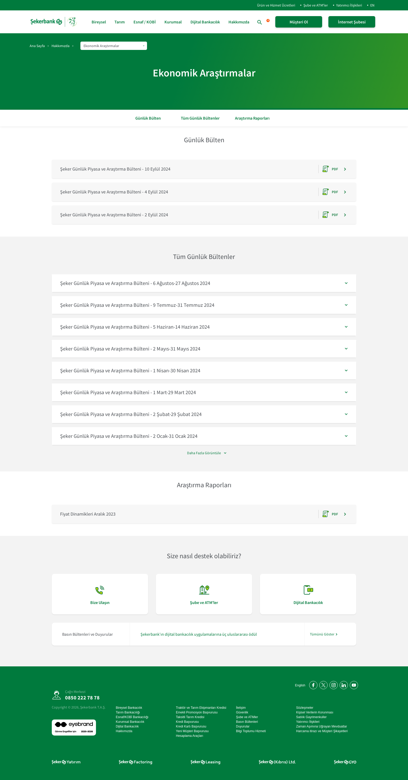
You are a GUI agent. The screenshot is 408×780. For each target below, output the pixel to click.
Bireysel (99, 21)
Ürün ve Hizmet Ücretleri (272, 5)
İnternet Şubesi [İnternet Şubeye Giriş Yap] (352, 21)
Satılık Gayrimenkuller (311, 717)
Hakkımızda (238, 21)
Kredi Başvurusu (187, 722)
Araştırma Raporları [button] (252, 118)
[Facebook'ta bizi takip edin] (312, 684)
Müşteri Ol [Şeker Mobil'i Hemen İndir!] (299, 21)
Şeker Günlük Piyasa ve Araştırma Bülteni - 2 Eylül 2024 (114, 215)
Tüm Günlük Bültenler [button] (200, 118)
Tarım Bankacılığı (128, 712)
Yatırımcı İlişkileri (349, 5)
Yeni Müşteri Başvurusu (192, 731)
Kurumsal (173, 21)
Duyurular (243, 726)
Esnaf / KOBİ (144, 21)
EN (372, 5)
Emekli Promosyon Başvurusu (197, 712)
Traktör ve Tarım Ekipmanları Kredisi (201, 708)
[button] (204, 283)
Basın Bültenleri (247, 722)
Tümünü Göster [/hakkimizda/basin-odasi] (322, 634)
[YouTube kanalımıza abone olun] (353, 684)
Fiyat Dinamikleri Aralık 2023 (88, 514)
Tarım (119, 21)
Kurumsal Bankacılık (130, 722)
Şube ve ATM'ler (315, 5)
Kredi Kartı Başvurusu (191, 726)
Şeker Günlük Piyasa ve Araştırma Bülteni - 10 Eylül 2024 (115, 169)
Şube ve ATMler (247, 717)
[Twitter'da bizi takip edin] (322, 684)
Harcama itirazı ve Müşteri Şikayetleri (322, 731)
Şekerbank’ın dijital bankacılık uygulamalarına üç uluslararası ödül (199, 634)
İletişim (241, 708)
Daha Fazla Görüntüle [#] (204, 453)
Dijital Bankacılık (205, 21)
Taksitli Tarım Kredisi (190, 717)
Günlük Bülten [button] (148, 118)
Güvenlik (242, 712)
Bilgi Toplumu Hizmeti (251, 731)
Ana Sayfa (37, 45)
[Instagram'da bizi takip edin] (332, 684)
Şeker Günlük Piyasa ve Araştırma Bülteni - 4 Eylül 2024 (114, 192)
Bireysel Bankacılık (129, 708)
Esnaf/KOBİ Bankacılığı (132, 717)
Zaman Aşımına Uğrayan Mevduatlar (321, 726)
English (300, 685)
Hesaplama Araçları (189, 736)
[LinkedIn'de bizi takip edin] (343, 684)
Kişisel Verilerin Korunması (314, 712)
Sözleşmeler (304, 708)
